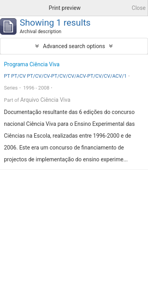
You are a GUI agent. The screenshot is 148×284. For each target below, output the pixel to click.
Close (139, 8)
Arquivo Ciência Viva (45, 100)
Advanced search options (74, 46)
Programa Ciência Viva (32, 64)
